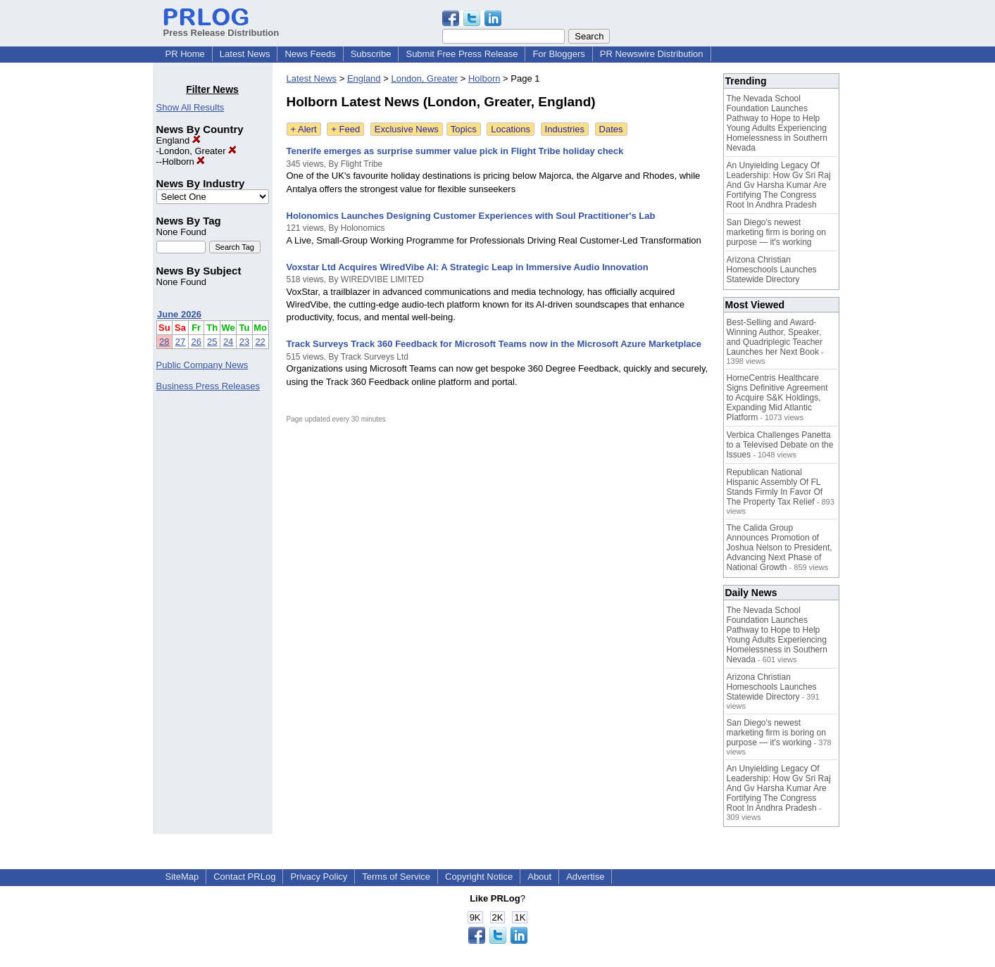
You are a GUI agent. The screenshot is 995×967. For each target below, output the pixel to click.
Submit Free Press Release (462, 54)
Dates (611, 129)
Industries (564, 129)
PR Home (185, 54)
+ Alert (304, 129)
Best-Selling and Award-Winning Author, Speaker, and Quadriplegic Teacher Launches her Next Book (775, 337)
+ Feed (345, 129)
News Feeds (309, 54)
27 (180, 341)
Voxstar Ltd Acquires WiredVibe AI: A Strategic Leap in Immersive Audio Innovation (468, 267)
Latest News (245, 54)
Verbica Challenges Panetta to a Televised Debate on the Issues (780, 445)
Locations (510, 129)
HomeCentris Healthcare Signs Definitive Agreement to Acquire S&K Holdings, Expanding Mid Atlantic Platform (777, 397)
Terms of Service (396, 876)
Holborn (183, 161)
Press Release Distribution (221, 27)
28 (164, 341)
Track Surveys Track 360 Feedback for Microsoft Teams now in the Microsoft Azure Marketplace (494, 344)
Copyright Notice (479, 876)
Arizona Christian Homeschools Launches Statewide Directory (772, 269)
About (539, 876)
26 (196, 341)
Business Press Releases (208, 386)
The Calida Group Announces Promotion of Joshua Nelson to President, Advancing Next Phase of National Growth (779, 547)
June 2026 (179, 314)
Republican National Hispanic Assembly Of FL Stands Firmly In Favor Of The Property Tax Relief (775, 487)
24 (228, 341)
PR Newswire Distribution (651, 54)
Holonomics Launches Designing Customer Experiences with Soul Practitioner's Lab (471, 215)
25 (212, 341)
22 (260, 341)
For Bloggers (558, 54)
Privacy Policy (318, 876)
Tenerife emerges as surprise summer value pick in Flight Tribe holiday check (455, 151)
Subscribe (371, 54)
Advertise (585, 876)
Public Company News (202, 365)
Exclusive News (407, 129)
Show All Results (190, 107)
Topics (464, 129)
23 (244, 341)
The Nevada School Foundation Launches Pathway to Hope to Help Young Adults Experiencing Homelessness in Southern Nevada (777, 123)
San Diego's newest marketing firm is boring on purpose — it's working (776, 232)
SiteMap (182, 876)
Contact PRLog (244, 876)
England (178, 140)
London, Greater (198, 151)
